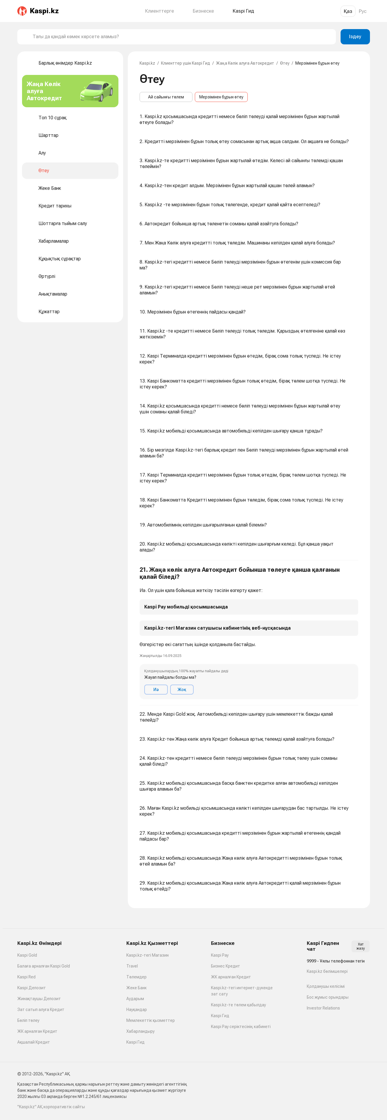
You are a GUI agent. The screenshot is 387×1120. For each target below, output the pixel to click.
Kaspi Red (26, 977)
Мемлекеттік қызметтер (150, 1020)
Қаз (348, 11)
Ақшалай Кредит (33, 1042)
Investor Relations (323, 1008)
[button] (249, 632)
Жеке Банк (136, 987)
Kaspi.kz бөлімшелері (327, 971)
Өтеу (284, 63)
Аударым (135, 998)
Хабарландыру (140, 1031)
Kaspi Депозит (31, 987)
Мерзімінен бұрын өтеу (221, 97)
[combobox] (182, 37)
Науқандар (136, 1009)
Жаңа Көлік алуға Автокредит (245, 63)
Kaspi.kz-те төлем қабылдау (238, 1004)
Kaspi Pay (220, 955)
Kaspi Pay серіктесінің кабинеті (241, 1026)
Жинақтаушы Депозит (39, 998)
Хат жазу (360, 946)
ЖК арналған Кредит (37, 1031)
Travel (132, 966)
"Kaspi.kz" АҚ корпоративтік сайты (51, 1106)
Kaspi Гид (135, 1042)
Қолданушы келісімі (326, 986)
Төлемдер (136, 977)
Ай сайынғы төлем (166, 97)
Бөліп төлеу (28, 1020)
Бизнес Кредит (225, 966)
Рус (363, 11)
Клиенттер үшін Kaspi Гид (185, 63)
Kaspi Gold (27, 955)
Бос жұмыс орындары (328, 997)
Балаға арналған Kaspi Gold (43, 966)
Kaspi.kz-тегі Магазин (147, 955)
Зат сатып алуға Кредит (40, 1009)
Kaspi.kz (147, 63)
